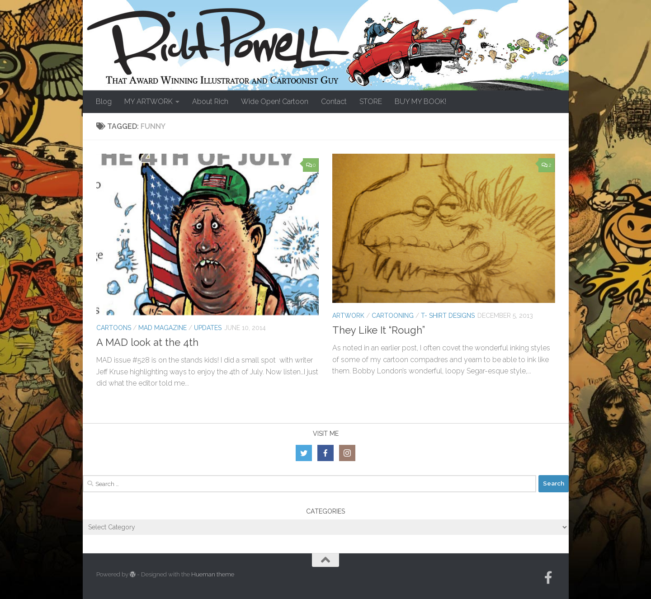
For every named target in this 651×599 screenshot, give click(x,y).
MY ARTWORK (148, 101)
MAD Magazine (162, 327)
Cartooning (393, 315)
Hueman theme (212, 574)
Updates (208, 327)
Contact (334, 101)
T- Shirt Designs (448, 315)
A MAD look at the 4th (147, 342)
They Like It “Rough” (378, 330)
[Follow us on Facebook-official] (548, 577)
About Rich (210, 101)
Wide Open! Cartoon (274, 101)
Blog (104, 101)
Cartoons (113, 327)
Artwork (348, 315)
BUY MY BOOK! (420, 101)
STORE (370, 101)
